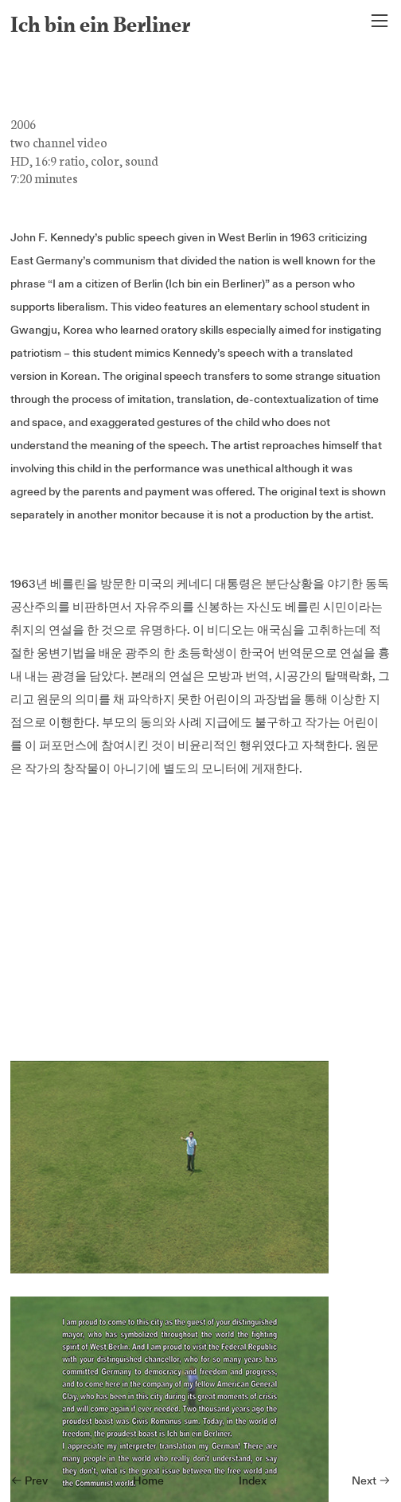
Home (148, 1480)
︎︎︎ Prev (29, 1480)
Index (253, 1480)
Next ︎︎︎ (371, 1480)
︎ (379, 21)
